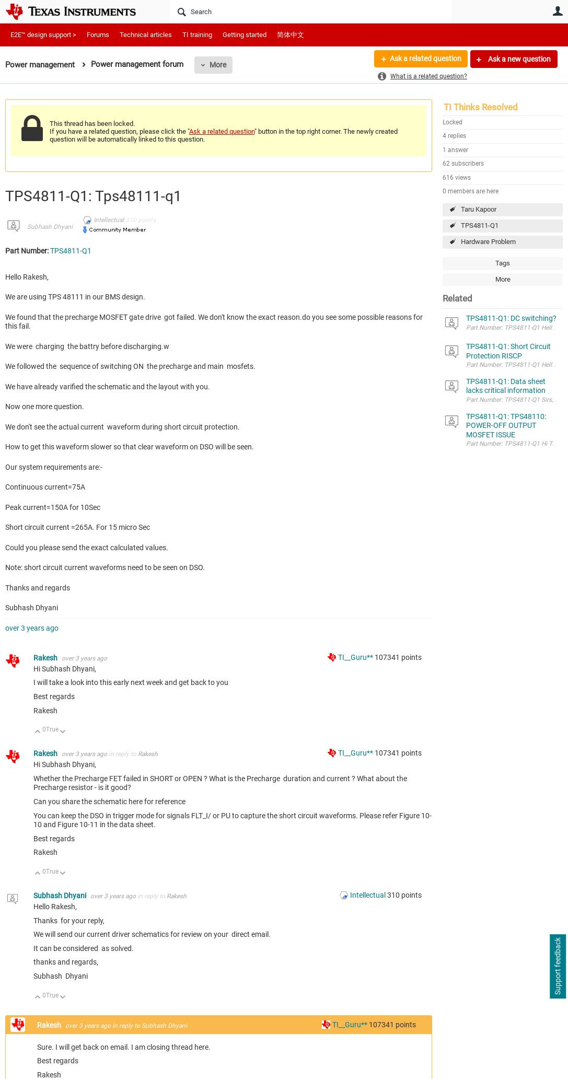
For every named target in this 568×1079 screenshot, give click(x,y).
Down (63, 732)
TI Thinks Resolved (481, 107)
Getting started (244, 35)
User (557, 11)
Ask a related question (425, 59)
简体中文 (290, 35)
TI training (197, 35)
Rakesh (46, 658)
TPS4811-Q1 (480, 225)
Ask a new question (518, 59)
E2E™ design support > (43, 35)
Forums (98, 35)
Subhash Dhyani (50, 226)
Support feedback (557, 966)
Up (37, 732)
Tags (502, 263)
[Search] (310, 11)
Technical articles (146, 35)
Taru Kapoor (478, 209)
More (218, 65)
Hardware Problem (488, 242)
